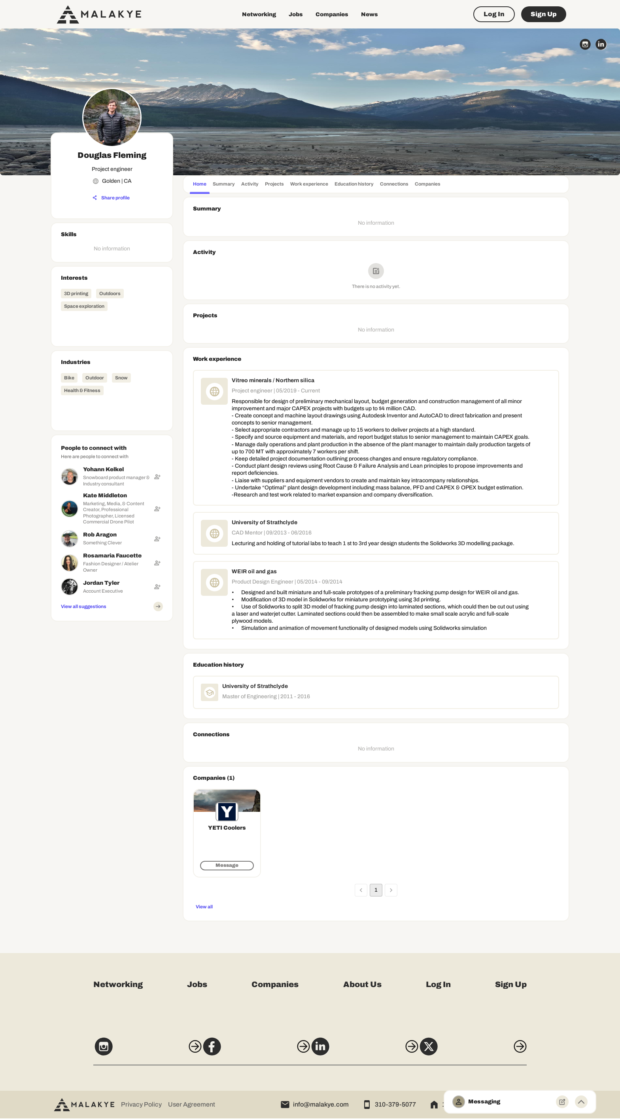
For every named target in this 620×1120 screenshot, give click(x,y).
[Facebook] (251, 1051)
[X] (487, 1051)
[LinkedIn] (368, 1051)
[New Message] (562, 1101)
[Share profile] (111, 198)
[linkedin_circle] (601, 44)
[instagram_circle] (585, 44)
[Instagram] (132, 1051)
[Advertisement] (112, 674)
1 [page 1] (376, 890)
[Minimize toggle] (581, 1101)
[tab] (200, 185)
